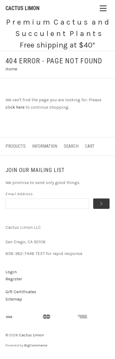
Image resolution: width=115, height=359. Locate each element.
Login (11, 271)
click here (15, 107)
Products (15, 146)
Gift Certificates (20, 291)
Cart (90, 146)
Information (44, 146)
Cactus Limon (31, 335)
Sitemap (13, 299)
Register (13, 278)
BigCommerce (35, 345)
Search (71, 146)
